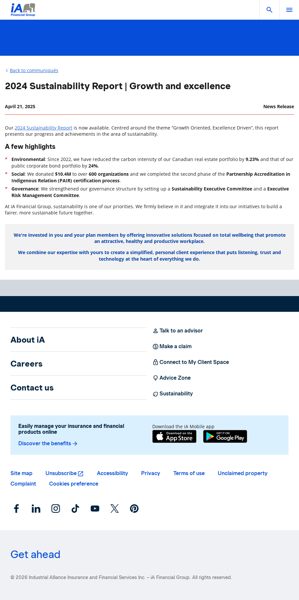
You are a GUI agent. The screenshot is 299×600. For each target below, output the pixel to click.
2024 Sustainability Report (43, 128)
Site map (21, 473)
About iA (27, 339)
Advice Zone (171, 378)
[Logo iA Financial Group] (23, 14)
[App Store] (174, 437)
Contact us (32, 387)
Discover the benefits (48, 443)
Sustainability (172, 393)
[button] (269, 10)
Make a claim (172, 346)
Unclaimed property (243, 473)
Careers (26, 363)
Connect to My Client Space (190, 362)
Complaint (23, 484)
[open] (289, 10)
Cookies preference (73, 484)
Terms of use (189, 473)
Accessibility (112, 473)
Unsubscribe (61, 473)
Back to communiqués (34, 70)
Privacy (150, 473)
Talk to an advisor (177, 331)
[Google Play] (225, 437)
